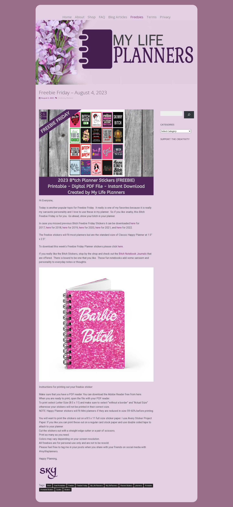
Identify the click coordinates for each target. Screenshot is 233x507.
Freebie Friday (82, 485)
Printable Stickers (46, 490)
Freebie (71, 485)
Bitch (49, 485)
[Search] (189, 114)
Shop (92, 17)
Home (67, 17)
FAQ (102, 17)
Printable (148, 485)
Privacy (165, 17)
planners (138, 485)
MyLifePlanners (111, 485)
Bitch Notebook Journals (133, 253)
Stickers (69, 98)
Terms (152, 17)
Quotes (58, 490)
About (79, 17)
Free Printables (59, 485)
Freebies (136, 17)
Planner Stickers (126, 485)
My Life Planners (96, 485)
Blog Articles (117, 17)
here (132, 223)
